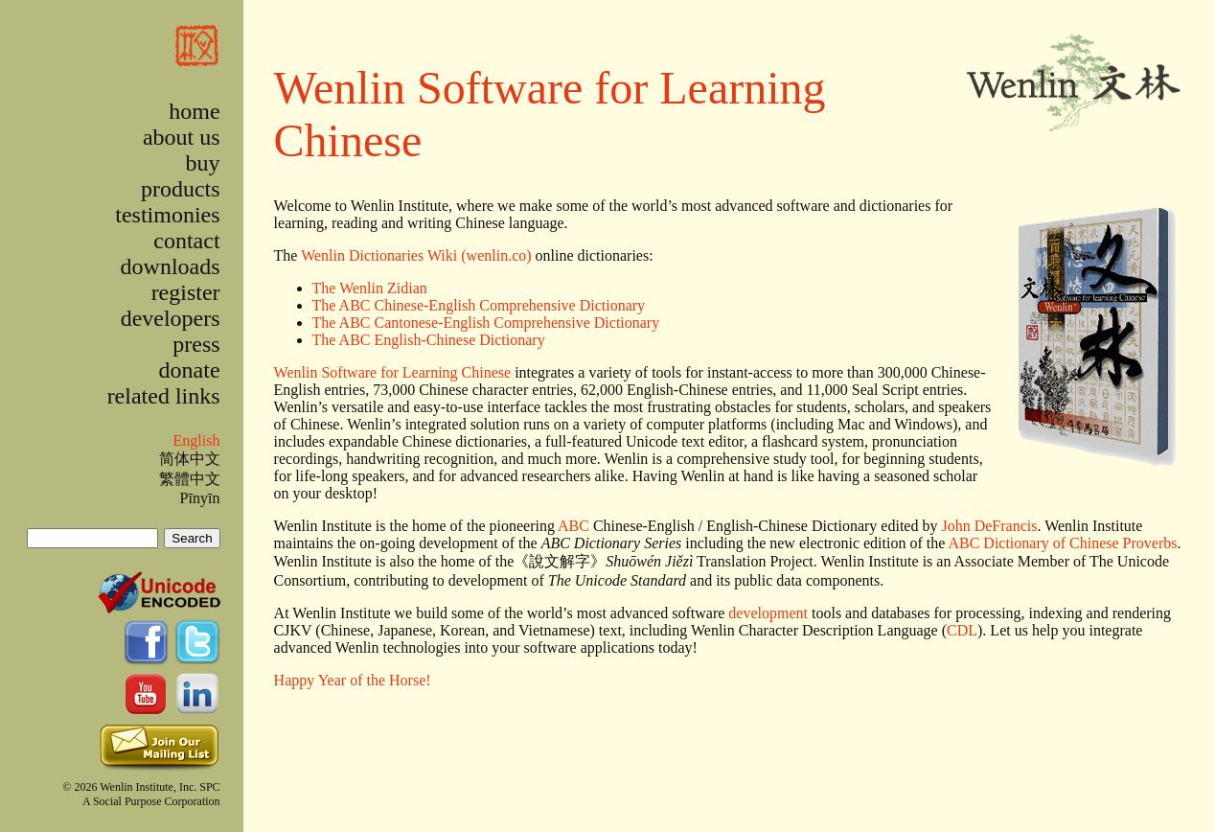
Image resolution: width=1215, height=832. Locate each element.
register (185, 292)
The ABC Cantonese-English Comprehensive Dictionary (486, 322)
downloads (170, 266)
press (195, 344)
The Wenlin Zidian (369, 288)
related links (163, 395)
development (768, 613)
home (194, 111)
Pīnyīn (200, 498)
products (180, 188)
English (195, 440)
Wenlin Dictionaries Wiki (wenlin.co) (416, 255)
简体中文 (189, 459)
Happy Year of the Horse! (352, 680)
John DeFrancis (989, 526)
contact (186, 240)
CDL (962, 630)
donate (189, 370)
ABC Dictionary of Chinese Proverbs (1062, 543)
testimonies (167, 214)
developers (170, 318)
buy (203, 162)
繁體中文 (189, 479)
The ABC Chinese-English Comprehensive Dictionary (479, 305)
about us (181, 137)
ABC (573, 526)
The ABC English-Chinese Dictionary (428, 340)
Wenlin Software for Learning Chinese (393, 372)
